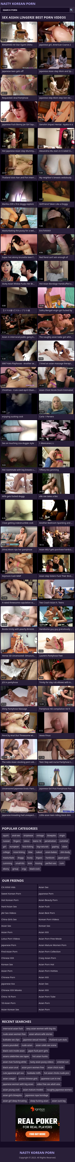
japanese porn (46, 893)
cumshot (64, 841)
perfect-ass (51, 863)
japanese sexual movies (34, 1039)
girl (4, 846)
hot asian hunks (40, 1056)
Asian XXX (44, 932)
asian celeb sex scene (46, 1045)
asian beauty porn (48, 900)
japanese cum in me (50, 1078)
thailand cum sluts (58, 1039)
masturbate (8, 857)
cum (62, 863)
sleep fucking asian (39, 1100)
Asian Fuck (44, 906)
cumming (7, 863)
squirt (5, 835)
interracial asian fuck (13, 1028)
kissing (38, 863)
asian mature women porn (52, 945)
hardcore (50, 857)
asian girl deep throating (15, 1100)
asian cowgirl (9, 1078)
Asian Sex (6, 925)
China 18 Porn (8, 996)
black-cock (35, 868)
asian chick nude (56, 1067)
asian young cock (11, 1089)
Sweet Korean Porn (11, 893)
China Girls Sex (9, 919)
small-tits (20, 863)
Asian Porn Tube (47, 996)
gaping (55, 846)
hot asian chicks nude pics (56, 1073)
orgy (24, 868)
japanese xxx (8, 983)
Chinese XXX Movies (11, 990)
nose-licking (19, 852)
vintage (40, 835)
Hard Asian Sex (9, 906)
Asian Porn (6, 932)
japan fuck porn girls (38, 1050)
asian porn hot (46, 964)
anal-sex (16, 835)
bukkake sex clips (11, 1039)
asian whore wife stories (40, 1034)
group (15, 868)
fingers (16, 841)
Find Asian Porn (9, 951)
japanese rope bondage (36, 1095)
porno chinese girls (28, 1078)
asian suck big (58, 1100)
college (6, 852)
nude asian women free (14, 1034)
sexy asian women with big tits (41, 1028)
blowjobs (51, 835)
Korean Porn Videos (49, 919)
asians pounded (10, 1045)
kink (30, 863)
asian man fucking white (14, 1061)
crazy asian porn (47, 957)
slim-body (65, 852)
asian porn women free (33, 1067)
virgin (62, 835)
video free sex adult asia (48, 1084)
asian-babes (51, 852)
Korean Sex (7, 964)
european (14, 846)
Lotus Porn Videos (10, 938)
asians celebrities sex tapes (16, 1056)
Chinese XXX (7, 957)
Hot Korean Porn (9, 900)
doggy (21, 857)
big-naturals (42, 846)
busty (30, 857)
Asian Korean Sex (10, 1009)
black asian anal (10, 1067)
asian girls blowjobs (12, 1095)
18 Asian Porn (8, 1003)
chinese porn (8, 977)
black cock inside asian (14, 1050)
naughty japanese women (59, 1089)
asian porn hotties (48, 970)
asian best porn (47, 912)
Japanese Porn (8, 945)
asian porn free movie (50, 938)
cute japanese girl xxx (13, 1073)
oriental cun (63, 1061)
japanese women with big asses (18, 1084)
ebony (6, 868)
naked (39, 852)
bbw (30, 852)
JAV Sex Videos (8, 912)
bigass (39, 857)
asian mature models (33, 1089)
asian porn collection (49, 951)
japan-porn (63, 857)
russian (6, 841)
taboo (26, 841)
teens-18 (37, 841)
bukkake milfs (34, 1073)
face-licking (27, 846)
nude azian (27, 1045)
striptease (28, 835)
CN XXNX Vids (8, 887)
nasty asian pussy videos (41, 1061)
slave (64, 846)
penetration (50, 841)
